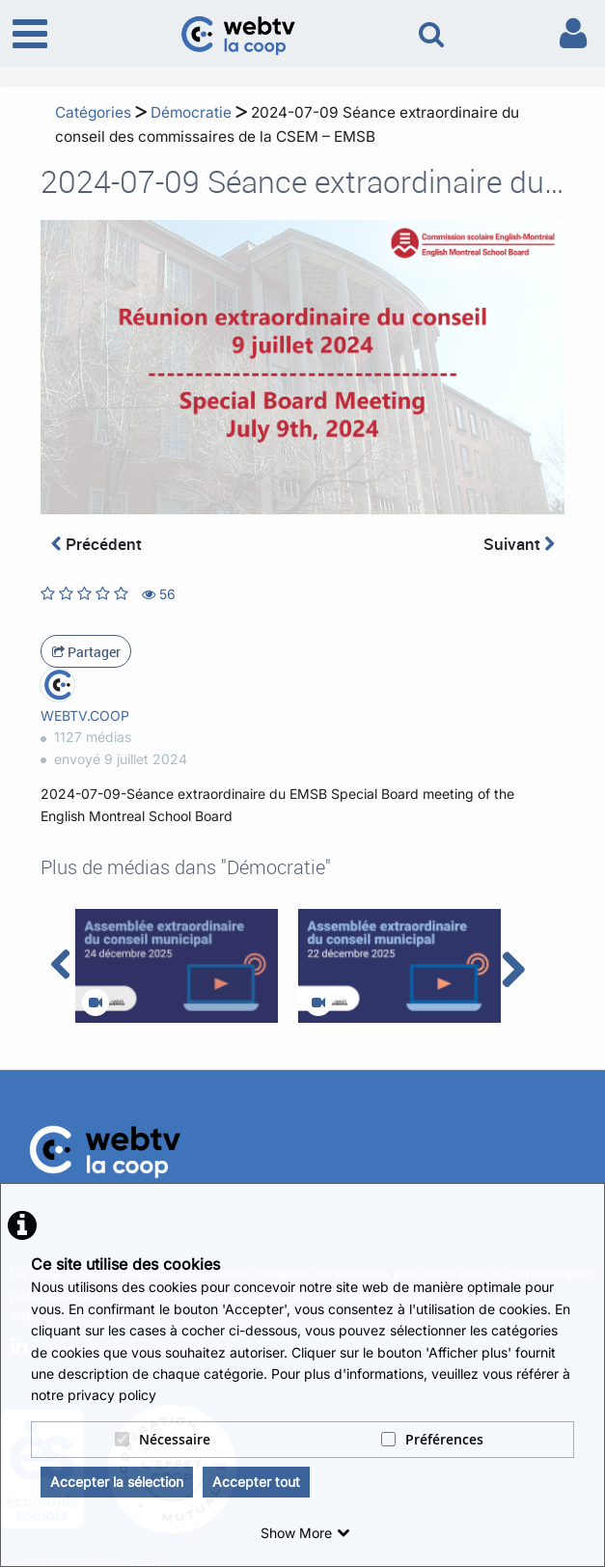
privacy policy (112, 1395)
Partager (86, 652)
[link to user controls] (573, 33)
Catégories (93, 112)
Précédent (96, 544)
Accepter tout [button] (256, 1481)
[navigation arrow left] (61, 965)
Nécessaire (162, 1439)
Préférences (432, 1439)
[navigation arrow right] (513, 970)
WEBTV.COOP (85, 715)
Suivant (519, 544)
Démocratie (191, 112)
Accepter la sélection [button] (116, 1481)
